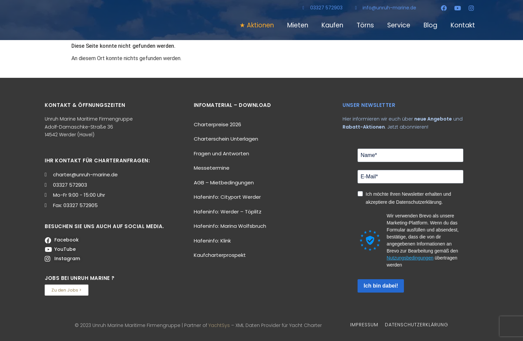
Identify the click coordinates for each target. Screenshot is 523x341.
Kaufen (332, 25)
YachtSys (219, 325)
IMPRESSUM (364, 324)
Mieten (297, 25)
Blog (430, 25)
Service (398, 25)
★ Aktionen (256, 25)
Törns (365, 25)
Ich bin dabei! (381, 286)
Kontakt (463, 25)
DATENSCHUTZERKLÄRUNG (416, 324)
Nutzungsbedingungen (410, 258)
